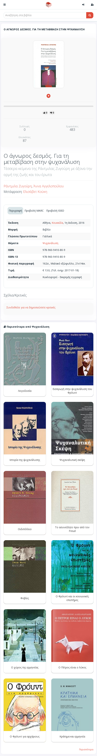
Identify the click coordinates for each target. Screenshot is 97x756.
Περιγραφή (15, 210)
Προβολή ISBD (55, 210)
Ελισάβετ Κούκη (35, 191)
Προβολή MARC (34, 210)
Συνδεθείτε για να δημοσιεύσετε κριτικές (30, 307)
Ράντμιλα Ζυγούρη (18, 186)
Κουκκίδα (57, 222)
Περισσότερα (86, 749)
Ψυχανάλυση (50, 243)
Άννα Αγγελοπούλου (48, 186)
